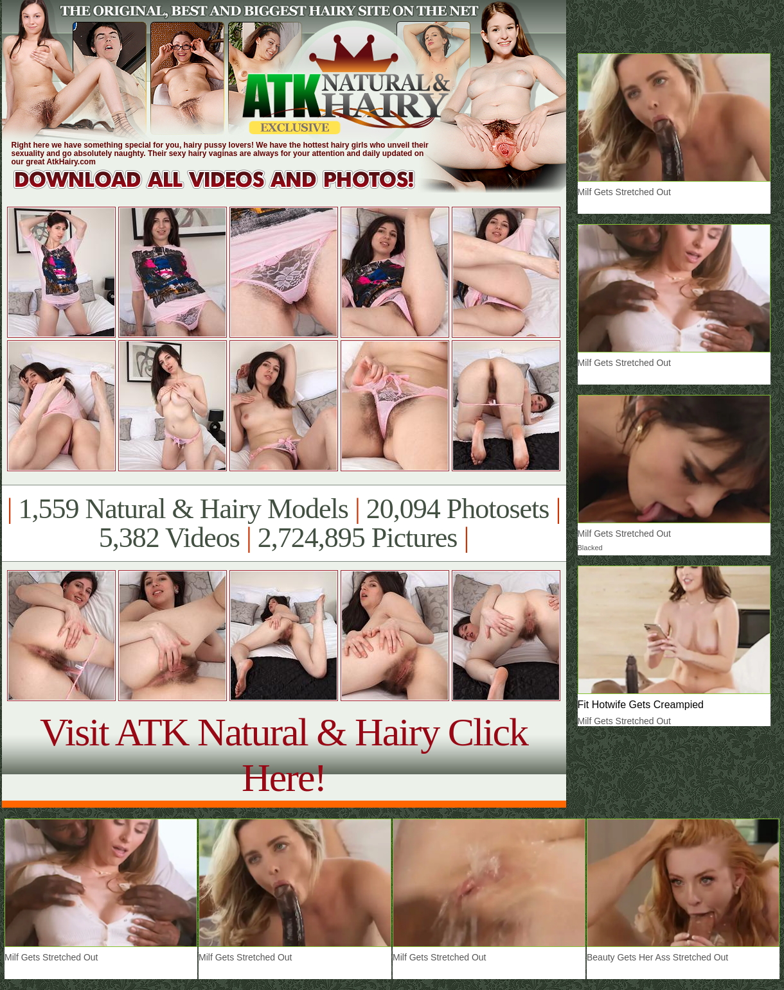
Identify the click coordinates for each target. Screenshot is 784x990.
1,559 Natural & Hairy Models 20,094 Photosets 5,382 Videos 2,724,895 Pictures (283, 523)
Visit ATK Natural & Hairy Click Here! (284, 754)
